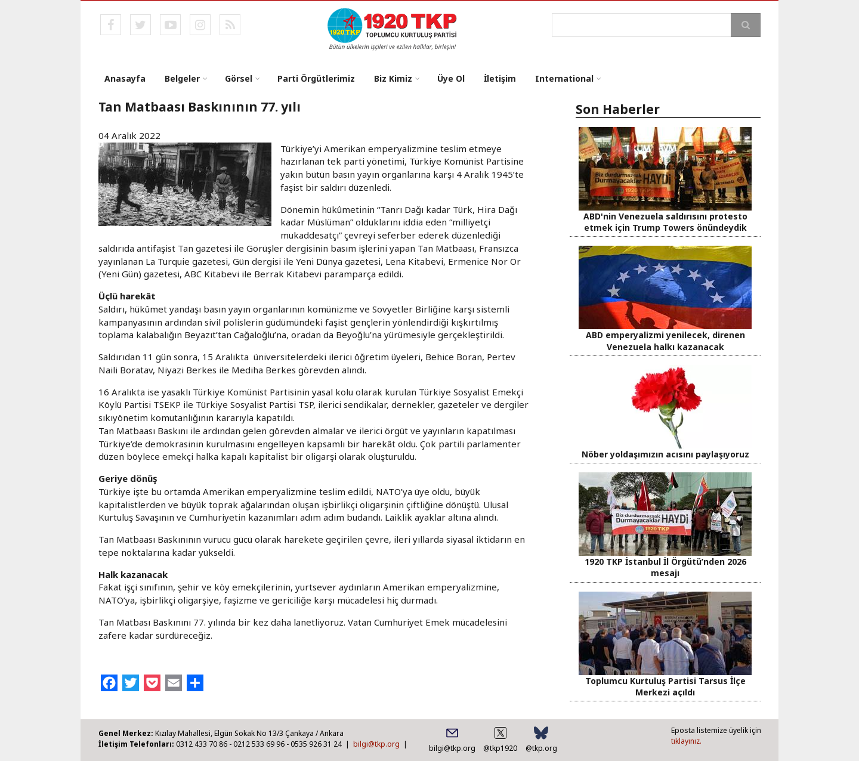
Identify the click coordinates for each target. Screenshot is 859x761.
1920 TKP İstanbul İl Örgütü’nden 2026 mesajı (665, 567)
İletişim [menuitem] (500, 78)
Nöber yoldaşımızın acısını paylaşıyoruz (665, 454)
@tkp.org (541, 748)
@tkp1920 (500, 748)
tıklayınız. (686, 741)
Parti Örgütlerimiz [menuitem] (316, 78)
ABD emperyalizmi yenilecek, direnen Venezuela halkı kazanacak (665, 340)
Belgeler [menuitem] (182, 78)
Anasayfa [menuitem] (125, 78)
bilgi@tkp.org (376, 744)
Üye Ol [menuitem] (451, 78)
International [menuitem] (564, 78)
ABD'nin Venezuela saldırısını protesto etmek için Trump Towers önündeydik (665, 222)
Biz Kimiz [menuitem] (393, 78)
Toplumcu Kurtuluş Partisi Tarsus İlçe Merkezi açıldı (665, 686)
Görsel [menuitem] (238, 78)
